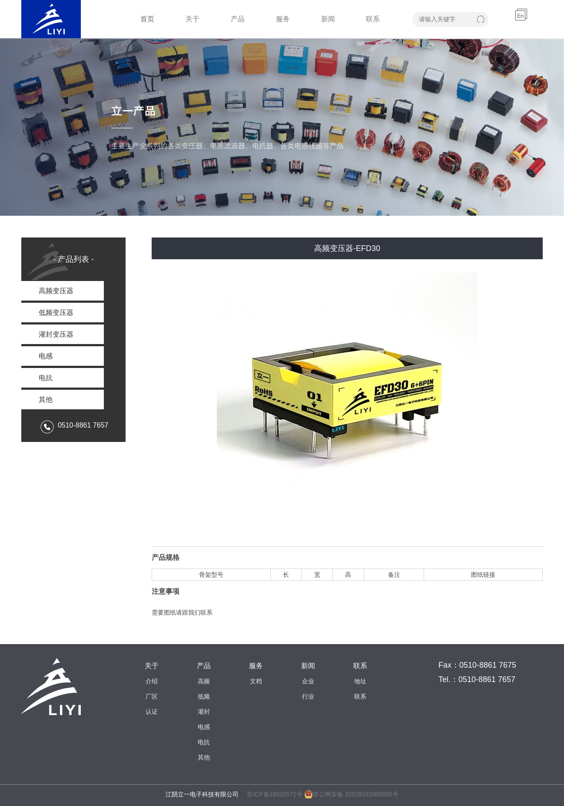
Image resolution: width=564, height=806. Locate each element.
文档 (256, 681)
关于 (192, 19)
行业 (308, 696)
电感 (204, 726)
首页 (147, 19)
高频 (204, 681)
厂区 (152, 696)
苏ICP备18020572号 (274, 794)
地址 (360, 681)
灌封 (204, 711)
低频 (204, 696)
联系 (373, 19)
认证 (152, 711)
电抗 (204, 742)
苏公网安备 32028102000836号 (351, 794)
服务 (283, 19)
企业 (308, 681)
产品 (238, 19)
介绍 (152, 681)
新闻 (328, 19)
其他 (204, 757)
